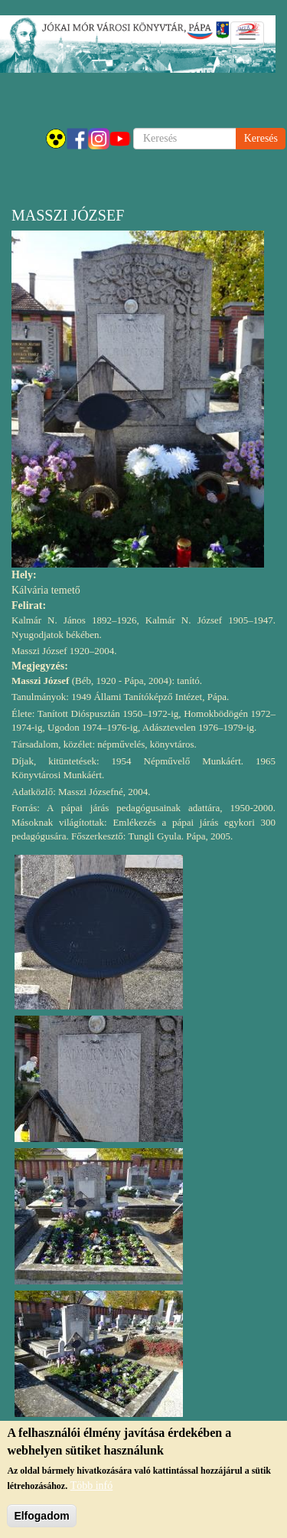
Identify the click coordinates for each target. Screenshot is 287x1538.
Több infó (91, 1489)
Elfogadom (41, 1519)
